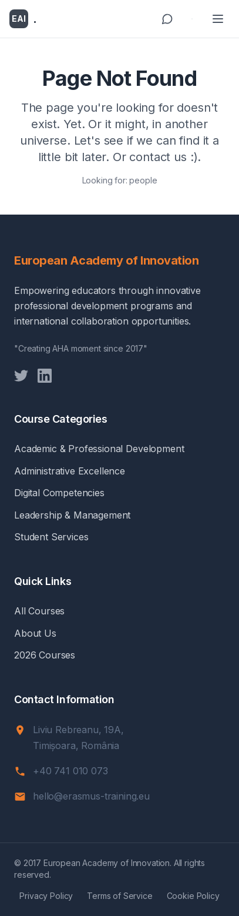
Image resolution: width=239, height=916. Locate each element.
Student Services (51, 537)
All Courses (39, 611)
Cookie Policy (193, 896)
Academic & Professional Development (99, 448)
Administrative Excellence (69, 471)
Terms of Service (119, 896)
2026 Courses (44, 655)
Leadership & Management (72, 515)
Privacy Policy (46, 896)
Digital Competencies (59, 493)
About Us (35, 633)
